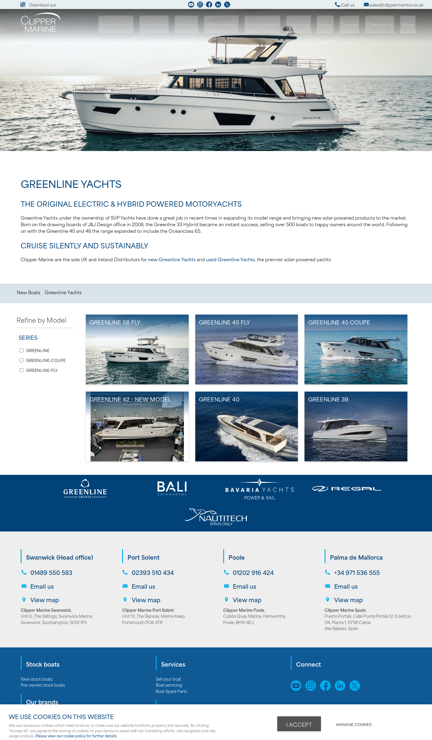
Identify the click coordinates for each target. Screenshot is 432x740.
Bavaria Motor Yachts (40, 685)
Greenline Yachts (63, 292)
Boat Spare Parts (171, 659)
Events (352, 24)
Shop (408, 24)
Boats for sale (129, 24)
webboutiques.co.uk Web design (346, 697)
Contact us (381, 24)
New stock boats (36, 647)
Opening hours (170, 703)
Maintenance (230, 24)
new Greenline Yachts (172, 259)
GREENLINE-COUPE (46, 360)
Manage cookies (354, 724)
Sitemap (300, 677)
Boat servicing (169, 653)
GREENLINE (38, 350)
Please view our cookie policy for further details (76, 736)
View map (44, 568)
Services (196, 24)
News (329, 24)
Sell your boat (168, 647)
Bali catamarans (35, 703)
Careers (163, 697)
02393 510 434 (152, 544)
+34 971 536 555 (356, 544)
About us (304, 24)
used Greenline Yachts (230, 259)
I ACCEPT (299, 724)
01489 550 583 (51, 544)
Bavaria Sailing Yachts (41, 691)
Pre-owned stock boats (43, 653)
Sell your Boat (269, 24)
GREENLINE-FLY (42, 370)
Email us (41, 556)
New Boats (166, 24)
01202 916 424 (252, 544)
